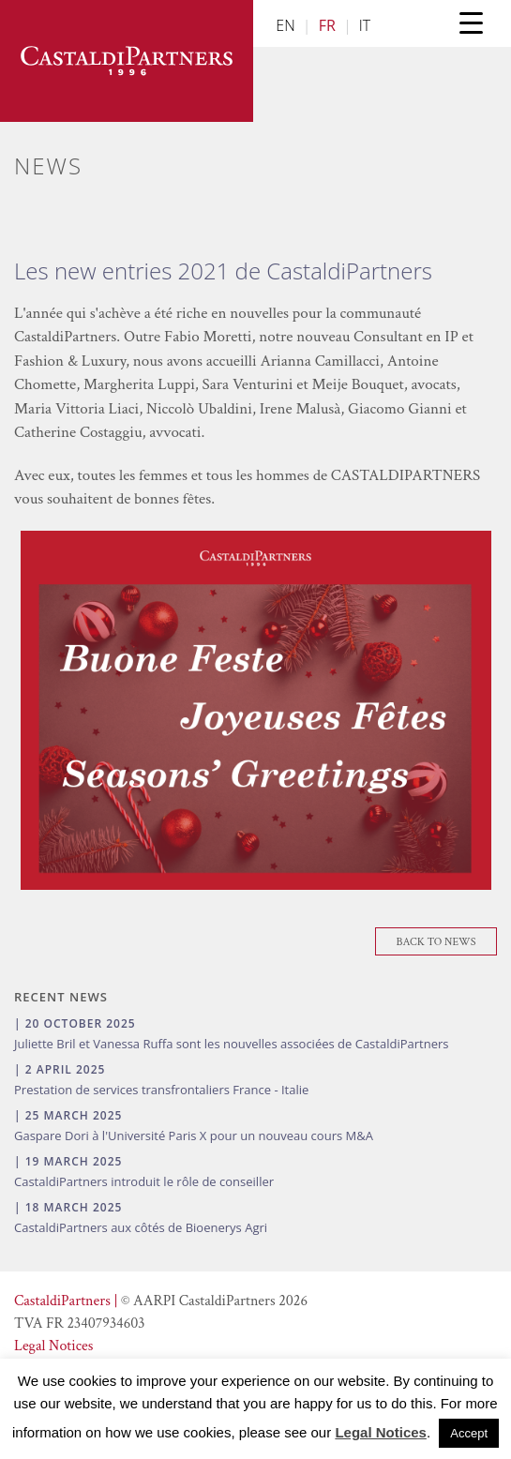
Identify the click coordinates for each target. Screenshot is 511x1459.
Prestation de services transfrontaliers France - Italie (161, 1089)
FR (327, 25)
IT (364, 25)
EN (285, 25)
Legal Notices (53, 1346)
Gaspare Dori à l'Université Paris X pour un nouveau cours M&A (193, 1135)
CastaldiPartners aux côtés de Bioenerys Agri (140, 1227)
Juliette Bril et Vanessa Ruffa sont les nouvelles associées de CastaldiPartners (231, 1043)
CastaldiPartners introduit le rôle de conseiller (144, 1181)
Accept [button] (469, 1433)
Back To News (436, 942)
